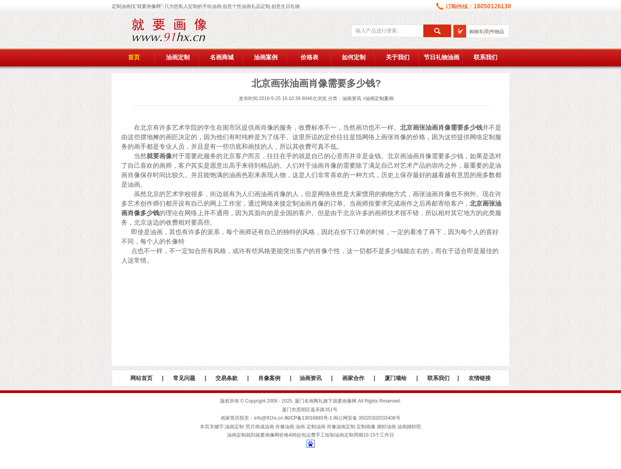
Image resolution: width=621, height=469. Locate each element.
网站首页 (141, 378)
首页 (134, 57)
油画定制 (178, 57)
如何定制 (354, 57)
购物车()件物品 (486, 31)
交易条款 (226, 378)
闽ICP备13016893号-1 (308, 418)
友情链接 (480, 378)
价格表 (309, 57)
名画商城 (222, 57)
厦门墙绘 (396, 378)
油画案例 (266, 57)
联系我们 (485, 57)
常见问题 (184, 378)
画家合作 (353, 378)
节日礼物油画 (441, 57)
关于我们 (398, 57)
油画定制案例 (379, 98)
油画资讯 (351, 98)
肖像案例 (269, 378)
